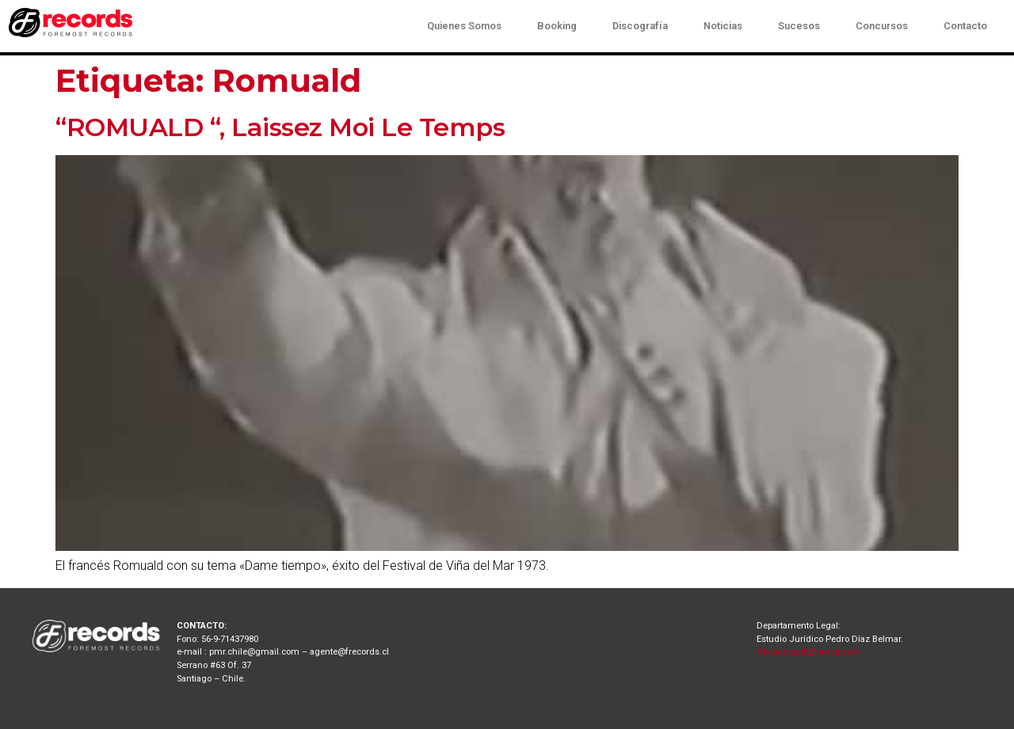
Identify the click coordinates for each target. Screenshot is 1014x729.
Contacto (965, 26)
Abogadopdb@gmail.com (808, 652)
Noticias (722, 26)
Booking (557, 26)
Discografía (640, 26)
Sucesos (799, 26)
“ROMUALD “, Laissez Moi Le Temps (280, 127)
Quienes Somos (464, 26)
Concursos (882, 26)
